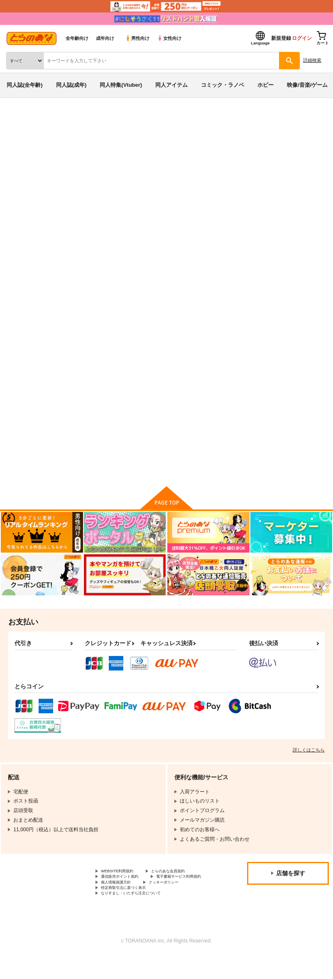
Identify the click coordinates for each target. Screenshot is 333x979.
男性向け (137, 38)
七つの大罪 (118, 151)
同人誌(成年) (71, 85)
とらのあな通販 (19, 119)
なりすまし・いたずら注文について (141, 916)
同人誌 (49, 119)
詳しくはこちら (309, 758)
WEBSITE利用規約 (122, 881)
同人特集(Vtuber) (121, 85)
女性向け (169, 38)
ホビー (265, 85)
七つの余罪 (256, 167)
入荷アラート (28, 132)
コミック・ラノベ (222, 85)
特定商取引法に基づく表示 (131, 909)
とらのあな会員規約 (183, 881)
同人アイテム (171, 85)
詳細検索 (312, 60)
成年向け (105, 38)
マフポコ (284, 167)
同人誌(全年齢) (25, 85)
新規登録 (281, 38)
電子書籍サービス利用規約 (131, 895)
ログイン (302, 38)
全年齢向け (77, 38)
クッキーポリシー (178, 902)
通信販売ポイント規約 (126, 888)
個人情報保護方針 (121, 902)
